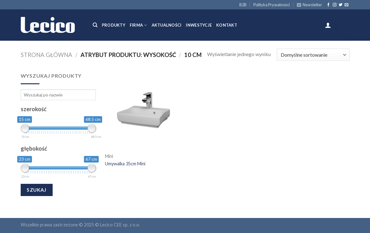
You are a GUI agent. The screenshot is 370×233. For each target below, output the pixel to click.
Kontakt (226, 25)
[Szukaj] (95, 25)
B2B (243, 4)
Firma (138, 25)
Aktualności (167, 25)
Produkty (113, 25)
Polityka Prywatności (271, 4)
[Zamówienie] (313, 55)
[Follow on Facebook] (328, 5)
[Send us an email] (346, 5)
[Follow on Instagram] (334, 5)
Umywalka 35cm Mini (125, 163)
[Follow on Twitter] (340, 5)
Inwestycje (199, 25)
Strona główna (46, 54)
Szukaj (36, 190)
